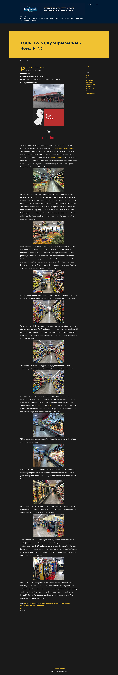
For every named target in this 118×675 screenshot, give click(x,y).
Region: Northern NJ (90, 89)
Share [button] (87, 66)
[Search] (90, 4)
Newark (51, 405)
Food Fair (88, 76)
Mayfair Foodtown (89, 82)
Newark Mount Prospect (90, 84)
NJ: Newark (88, 86)
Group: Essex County (90, 80)
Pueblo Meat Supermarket (63, 148)
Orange (41, 405)
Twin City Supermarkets (90, 93)
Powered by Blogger (59, 668)
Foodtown (88, 78)
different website (57, 158)
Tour (87, 91)
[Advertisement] (47, 26)
